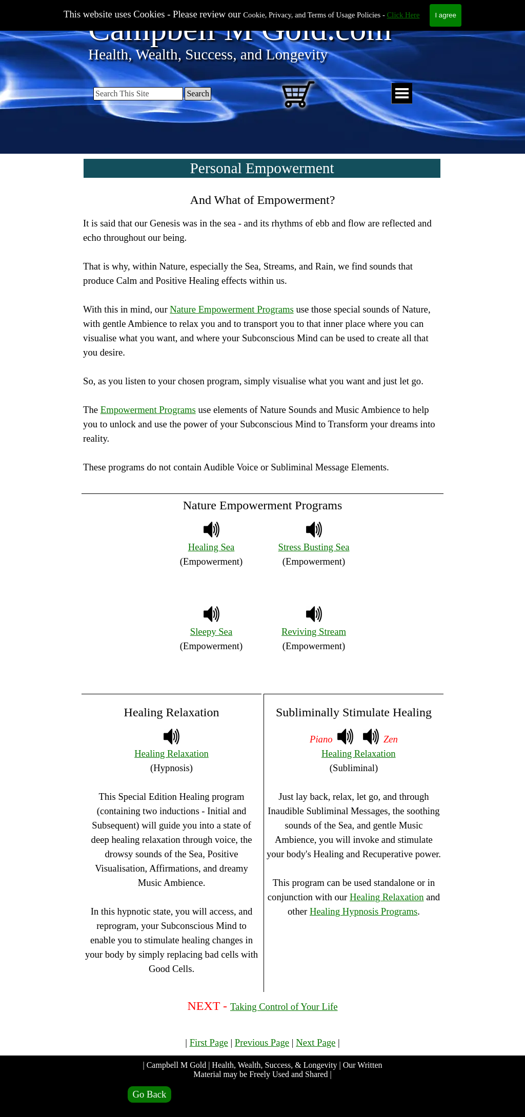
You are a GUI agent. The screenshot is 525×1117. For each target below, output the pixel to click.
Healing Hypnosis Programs (363, 911)
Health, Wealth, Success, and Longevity (208, 54)
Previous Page (262, 1042)
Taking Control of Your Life (284, 1006)
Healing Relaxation (171, 753)
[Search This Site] (138, 93)
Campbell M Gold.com (240, 29)
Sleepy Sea (211, 631)
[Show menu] (401, 93)
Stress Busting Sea (314, 547)
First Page (209, 1042)
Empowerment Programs (148, 409)
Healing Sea (211, 547)
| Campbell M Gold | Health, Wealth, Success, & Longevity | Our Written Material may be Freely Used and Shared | (263, 1070)
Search (198, 93)
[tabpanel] (262, 340)
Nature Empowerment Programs (231, 309)
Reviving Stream (313, 631)
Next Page (315, 1042)
